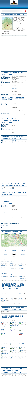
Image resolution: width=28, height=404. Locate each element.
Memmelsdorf (3, 276)
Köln (2, 293)
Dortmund (12, 296)
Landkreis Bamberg (15, 144)
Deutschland (14, 140)
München (20, 290)
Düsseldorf (21, 293)
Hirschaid (20, 276)
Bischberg (3, 265)
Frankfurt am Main (13, 293)
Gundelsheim (3, 273)
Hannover (20, 298)
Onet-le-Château (5, 225)
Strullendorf (12, 270)
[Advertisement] (14, 53)
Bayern (13, 142)
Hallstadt (11, 268)
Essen (20, 296)
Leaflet (11, 246)
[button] (3, 236)
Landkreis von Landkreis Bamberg (15, 8)
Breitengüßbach (22, 278)
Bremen (2, 298)
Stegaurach (14, 6)
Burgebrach (21, 268)
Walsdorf (5, 250)
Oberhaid (11, 265)
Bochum (20, 301)
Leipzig (2, 296)
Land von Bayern (5, 8)
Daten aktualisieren (5, 33)
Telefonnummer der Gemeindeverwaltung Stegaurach (11, 120)
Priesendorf (12, 276)
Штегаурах (12, 188)
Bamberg (23, 250)
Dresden (11, 298)
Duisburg (11, 301)
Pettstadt (20, 265)
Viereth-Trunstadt (4, 267)
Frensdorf (20, 263)
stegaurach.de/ (14, 88)
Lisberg (2, 270)
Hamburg (11, 290)
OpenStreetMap (20, 246)
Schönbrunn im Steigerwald (13, 274)
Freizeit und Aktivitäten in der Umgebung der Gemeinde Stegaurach (13, 370)
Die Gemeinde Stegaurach (13, 14)
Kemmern (20, 270)
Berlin (2, 290)
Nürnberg (3, 300)
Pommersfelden (22, 273)
